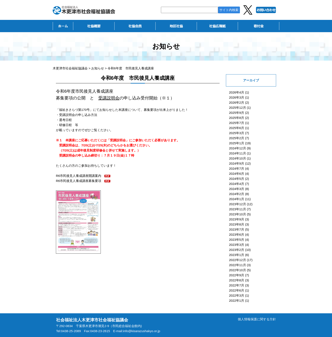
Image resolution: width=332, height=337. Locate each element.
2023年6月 (236, 234)
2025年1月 (236, 143)
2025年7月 (236, 123)
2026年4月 (236, 92)
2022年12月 (237, 260)
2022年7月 (236, 285)
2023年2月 (236, 250)
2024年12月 (237, 148)
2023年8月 (236, 224)
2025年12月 (237, 107)
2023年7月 (236, 229)
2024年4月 (236, 184)
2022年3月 (236, 295)
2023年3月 (236, 244)
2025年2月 (236, 138)
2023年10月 (237, 214)
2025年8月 (236, 118)
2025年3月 (236, 133)
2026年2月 (236, 102)
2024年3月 (236, 189)
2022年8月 (236, 280)
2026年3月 (236, 97)
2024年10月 (237, 158)
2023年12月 (237, 204)
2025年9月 (236, 112)
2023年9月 (236, 219)
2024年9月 (236, 163)
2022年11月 (237, 265)
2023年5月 (236, 239)
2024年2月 (236, 194)
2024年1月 (236, 199)
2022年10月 (237, 270)
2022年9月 (236, 275)
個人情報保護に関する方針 (257, 319)
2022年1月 (236, 300)
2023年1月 (236, 255)
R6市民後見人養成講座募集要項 (78, 181)
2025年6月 (236, 128)
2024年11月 (237, 153)
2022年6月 (236, 290)
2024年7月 (236, 168)
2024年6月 (236, 173)
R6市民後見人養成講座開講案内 (78, 175)
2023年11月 (237, 209)
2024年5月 (236, 178)
